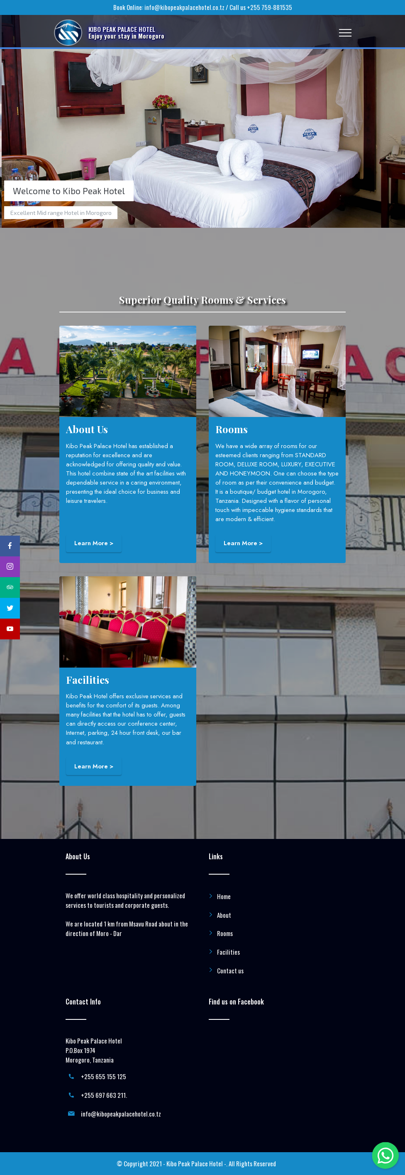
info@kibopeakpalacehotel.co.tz (184, 7)
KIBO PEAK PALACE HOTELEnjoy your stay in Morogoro (126, 32)
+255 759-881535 (269, 7)
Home (224, 896)
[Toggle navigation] (345, 33)
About (224, 914)
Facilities (228, 951)
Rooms (225, 933)
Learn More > (93, 543)
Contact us (230, 970)
